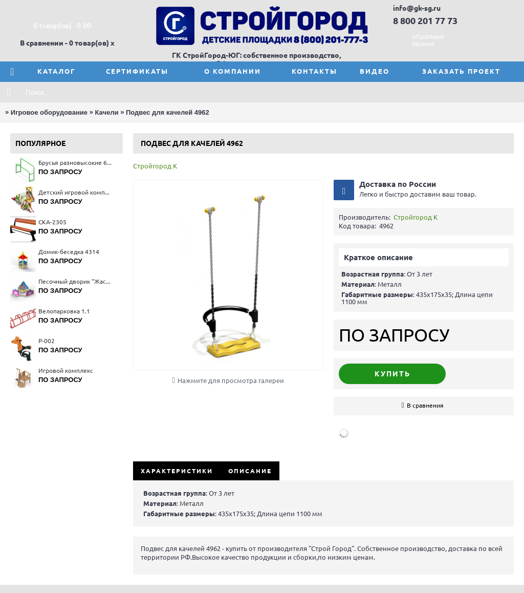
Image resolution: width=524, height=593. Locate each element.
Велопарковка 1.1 (64, 311)
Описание (250, 471)
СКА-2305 (52, 222)
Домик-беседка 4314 (68, 251)
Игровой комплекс (65, 370)
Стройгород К (155, 166)
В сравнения (425, 405)
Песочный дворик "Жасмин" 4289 (75, 281)
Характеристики (177, 471)
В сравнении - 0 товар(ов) (64, 43)
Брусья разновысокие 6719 (75, 162)
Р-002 (46, 340)
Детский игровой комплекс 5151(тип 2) (75, 192)
